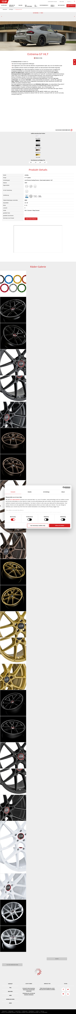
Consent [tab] (13, 492)
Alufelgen (4, 5)
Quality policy (24, 1011)
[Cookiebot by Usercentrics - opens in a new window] (63, 488)
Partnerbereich (44, 5)
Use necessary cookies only (37, 525)
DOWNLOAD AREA (10, 999)
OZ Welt (36, 6)
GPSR (10, 1003)
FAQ (10, 987)
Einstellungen (31, 1011)
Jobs (10, 995)
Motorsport (61, 5)
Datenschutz (4, 1011)
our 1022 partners (15, 499)
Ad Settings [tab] (46, 492)
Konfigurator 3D (71, 6)
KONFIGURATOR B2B (52, 1)
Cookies (37, 1011)
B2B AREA (10, 991)
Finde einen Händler (31, 218)
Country (69, 1)
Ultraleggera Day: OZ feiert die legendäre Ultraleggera (29, 994)
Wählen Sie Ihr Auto (12, 6)
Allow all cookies (59, 525)
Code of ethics (17, 1011)
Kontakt (10, 983)
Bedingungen (11, 1011)
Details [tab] (30, 492)
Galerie (20, 5)
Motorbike (62, 1)
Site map (42, 1011)
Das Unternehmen (28, 6)
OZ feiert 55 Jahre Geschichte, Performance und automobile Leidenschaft (29, 990)
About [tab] (63, 492)
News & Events (52, 6)
